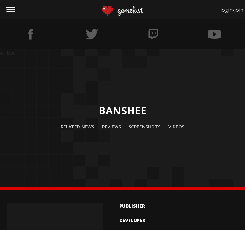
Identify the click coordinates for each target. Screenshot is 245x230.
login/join (231, 9)
